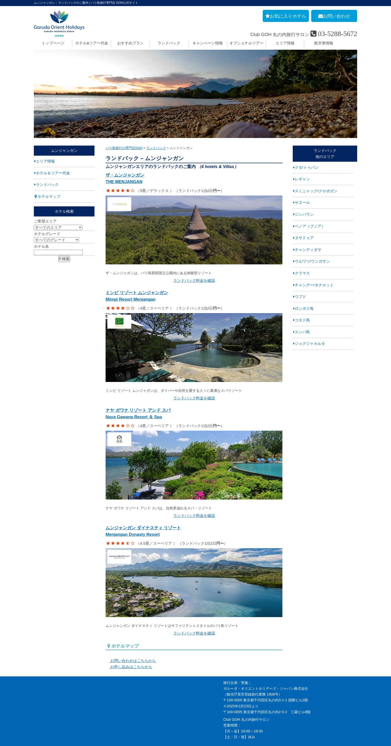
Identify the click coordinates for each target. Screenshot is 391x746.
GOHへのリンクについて (155, 697)
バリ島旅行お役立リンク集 (156, 691)
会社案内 (41, 668)
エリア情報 (285, 43)
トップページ (53, 43)
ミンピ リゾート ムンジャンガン (194, 293)
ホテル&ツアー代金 (91, 43)
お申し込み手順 (147, 668)
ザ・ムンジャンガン (194, 179)
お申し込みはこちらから (129, 652)
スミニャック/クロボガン (316, 191)
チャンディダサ (308, 249)
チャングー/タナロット (314, 285)
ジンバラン (304, 214)
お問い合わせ (44, 697)
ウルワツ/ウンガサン (312, 261)
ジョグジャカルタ (310, 343)
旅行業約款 (43, 680)
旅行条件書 (43, 686)
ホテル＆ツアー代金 (53, 173)
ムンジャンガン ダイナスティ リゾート (194, 520)
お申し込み (43, 703)
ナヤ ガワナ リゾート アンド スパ (194, 407)
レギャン (302, 179)
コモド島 (302, 320)
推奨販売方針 (44, 721)
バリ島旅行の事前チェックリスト (161, 686)
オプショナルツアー (246, 43)
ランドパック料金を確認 (194, 277)
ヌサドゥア (304, 238)
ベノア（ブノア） (310, 226)
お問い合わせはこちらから (131, 646)
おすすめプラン (130, 43)
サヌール (302, 202)
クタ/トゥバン (307, 167)
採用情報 (41, 674)
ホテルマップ (49, 196)
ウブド (300, 296)
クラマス (302, 273)
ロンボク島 (304, 308)
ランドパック (169, 43)
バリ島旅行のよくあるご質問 (158, 680)
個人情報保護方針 (48, 709)
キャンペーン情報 (207, 43)
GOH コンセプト (47, 691)
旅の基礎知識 (145, 674)
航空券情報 (323, 43)
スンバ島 (302, 332)
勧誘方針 (41, 715)
